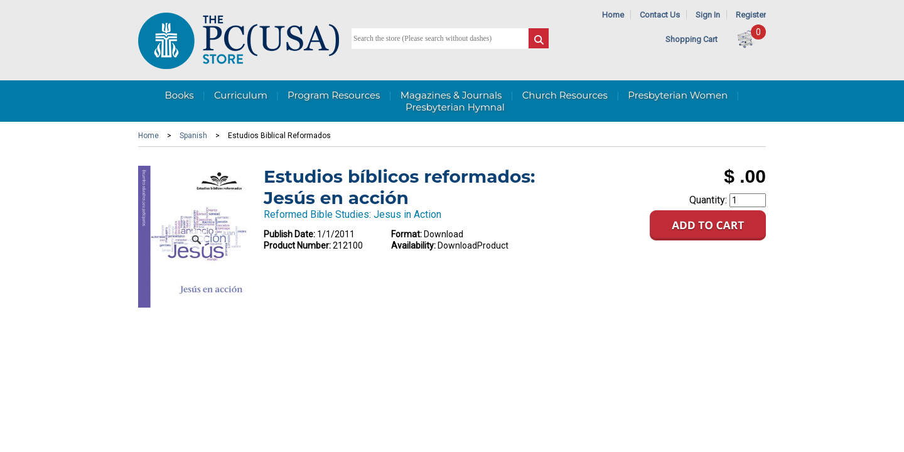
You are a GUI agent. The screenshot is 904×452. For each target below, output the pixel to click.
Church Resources (565, 95)
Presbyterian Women (678, 95)
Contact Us (660, 14)
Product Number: (297, 245)
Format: (406, 234)
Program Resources (334, 95)
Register (751, 14)
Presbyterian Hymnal (455, 107)
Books (178, 95)
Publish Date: (289, 234)
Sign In (708, 14)
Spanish (193, 135)
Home (613, 14)
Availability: (413, 245)
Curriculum (240, 95)
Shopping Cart (691, 39)
